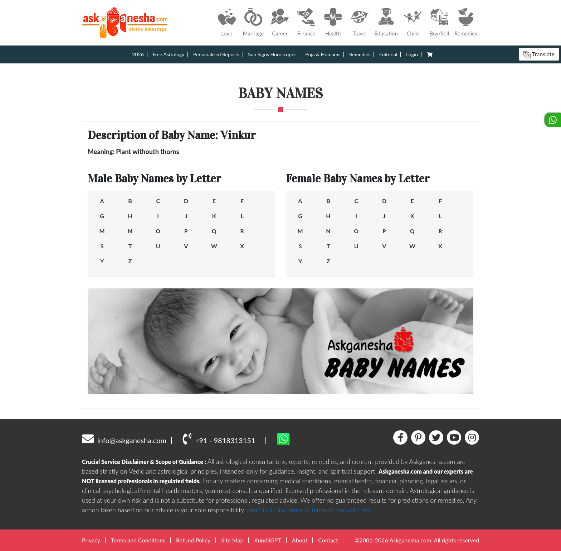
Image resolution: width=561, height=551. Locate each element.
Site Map (232, 540)
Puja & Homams (322, 54)
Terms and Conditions (138, 540)
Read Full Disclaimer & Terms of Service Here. (310, 510)
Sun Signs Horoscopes (272, 54)
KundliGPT (267, 540)
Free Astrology (168, 54)
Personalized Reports (216, 54)
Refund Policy (193, 540)
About (300, 540)
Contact (328, 540)
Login (412, 54)
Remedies (359, 54)
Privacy (91, 540)
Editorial (388, 54)
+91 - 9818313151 (218, 438)
